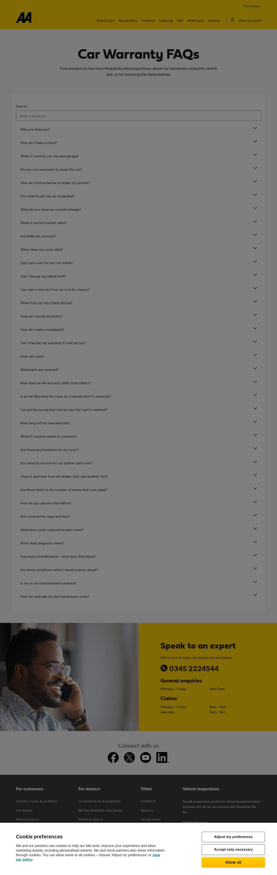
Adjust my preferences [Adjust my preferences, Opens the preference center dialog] (233, 837)
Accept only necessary (233, 850)
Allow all (233, 862)
